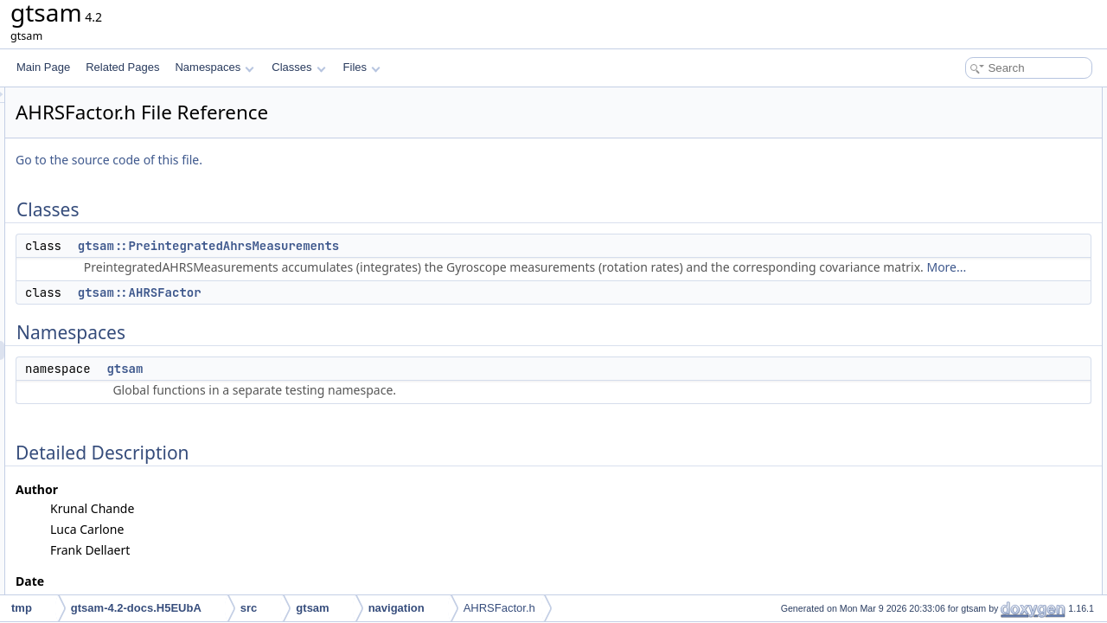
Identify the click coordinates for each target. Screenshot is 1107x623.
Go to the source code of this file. (325, 159)
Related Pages (122, 67)
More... (596, 286)
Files (362, 67)
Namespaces (214, 67)
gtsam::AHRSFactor (356, 311)
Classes (298, 67)
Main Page (43, 67)
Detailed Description (960, 192)
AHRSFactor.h (499, 607)
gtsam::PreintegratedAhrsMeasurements (424, 246)
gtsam (341, 387)
